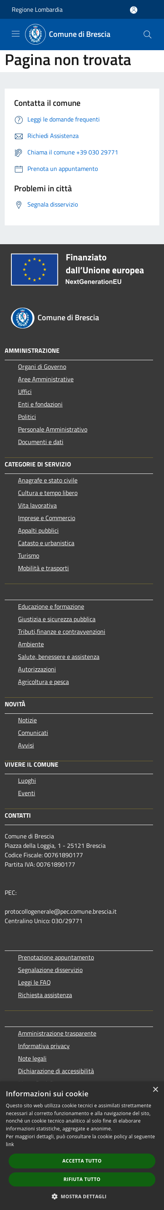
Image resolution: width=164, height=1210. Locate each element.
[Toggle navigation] (15, 33)
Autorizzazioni (37, 669)
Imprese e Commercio (46, 517)
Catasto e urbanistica (46, 543)
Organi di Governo (42, 366)
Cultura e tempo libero (47, 492)
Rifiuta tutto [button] (82, 1179)
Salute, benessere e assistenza (58, 656)
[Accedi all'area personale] (133, 10)
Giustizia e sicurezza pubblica (57, 619)
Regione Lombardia (37, 9)
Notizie (27, 720)
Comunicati (33, 732)
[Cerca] (147, 34)
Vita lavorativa (37, 505)
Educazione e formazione (51, 606)
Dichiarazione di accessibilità (56, 1071)
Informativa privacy (44, 1045)
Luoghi (27, 780)
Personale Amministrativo (52, 429)
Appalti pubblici (38, 530)
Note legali (32, 1058)
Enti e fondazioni (40, 404)
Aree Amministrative (46, 379)
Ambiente (31, 644)
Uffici (25, 391)
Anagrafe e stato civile (47, 480)
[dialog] (82, 1145)
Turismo (28, 555)
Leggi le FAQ (34, 982)
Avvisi (26, 745)
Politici (27, 416)
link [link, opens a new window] (10, 1144)
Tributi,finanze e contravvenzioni (61, 631)
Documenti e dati (40, 441)
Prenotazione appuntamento (56, 957)
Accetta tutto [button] (81, 1160)
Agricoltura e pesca (43, 681)
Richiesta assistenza (45, 995)
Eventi (26, 793)
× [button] (155, 1090)
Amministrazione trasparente (57, 1033)
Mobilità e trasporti (43, 568)
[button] (82, 1196)
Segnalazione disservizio (50, 969)
